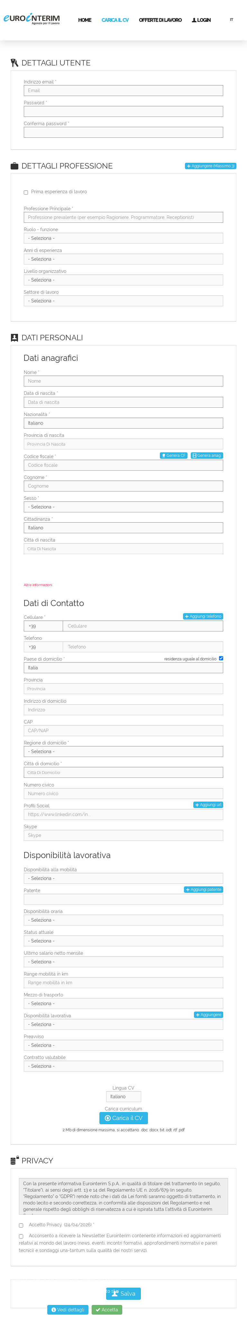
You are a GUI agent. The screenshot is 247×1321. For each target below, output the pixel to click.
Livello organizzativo (45, 271)
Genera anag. (207, 455)
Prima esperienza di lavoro (59, 191)
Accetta (107, 1309)
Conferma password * (46, 123)
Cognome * (35, 477)
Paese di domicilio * (44, 659)
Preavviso (34, 1036)
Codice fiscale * (40, 456)
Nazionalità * (37, 414)
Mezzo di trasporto (43, 994)
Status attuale (38, 932)
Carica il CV (115, 20)
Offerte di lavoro (160, 20)
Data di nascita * (41, 393)
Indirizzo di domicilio (45, 701)
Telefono (33, 638)
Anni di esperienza (43, 250)
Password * (35, 102)
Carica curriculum (123, 1108)
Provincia (33, 679)
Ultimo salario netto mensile (53, 953)
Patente (32, 890)
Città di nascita (39, 540)
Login (201, 20)
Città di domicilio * (43, 763)
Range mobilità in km (46, 974)
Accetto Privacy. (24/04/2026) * (60, 1224)
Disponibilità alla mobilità (50, 869)
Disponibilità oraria (43, 911)
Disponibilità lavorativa (47, 1015)
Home (84, 20)
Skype (30, 826)
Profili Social (37, 805)
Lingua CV (123, 1088)
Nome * (32, 372)
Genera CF (174, 455)
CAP (28, 722)
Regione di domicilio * (46, 742)
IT (231, 20)
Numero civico (39, 784)
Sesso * (31, 498)
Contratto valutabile (45, 1057)
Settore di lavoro (41, 292)
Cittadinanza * (38, 519)
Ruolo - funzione (41, 229)
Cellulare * (35, 617)
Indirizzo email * (40, 81)
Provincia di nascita (44, 435)
